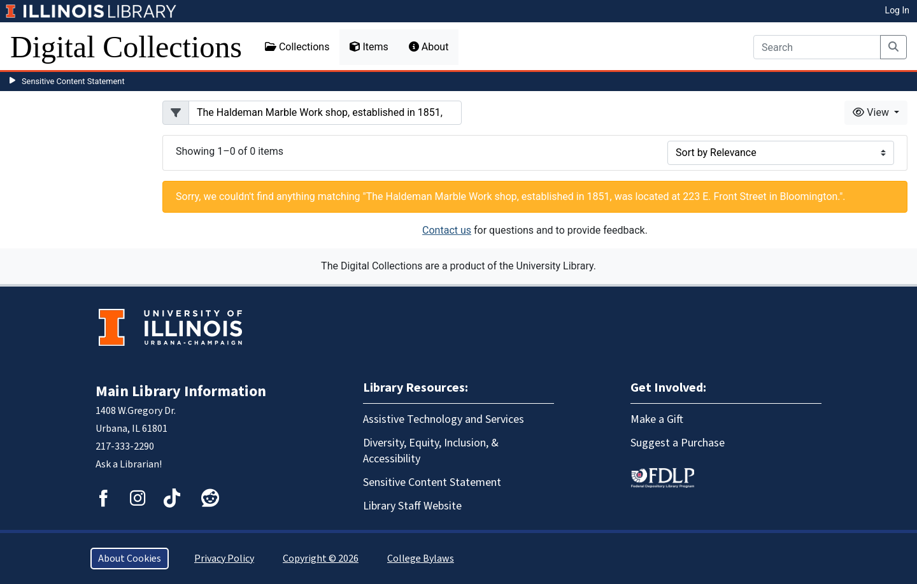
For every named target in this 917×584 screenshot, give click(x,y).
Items (369, 47)
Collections (297, 47)
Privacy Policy (224, 559)
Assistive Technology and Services (443, 419)
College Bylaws (420, 559)
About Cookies (129, 559)
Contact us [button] (446, 230)
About (429, 47)
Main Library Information (181, 391)
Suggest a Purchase (677, 443)
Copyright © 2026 (321, 559)
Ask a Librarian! (129, 464)
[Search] (817, 47)
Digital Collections (126, 47)
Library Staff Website (412, 506)
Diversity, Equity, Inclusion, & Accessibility (431, 451)
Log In (897, 10)
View (872, 112)
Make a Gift (656, 419)
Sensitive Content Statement (73, 81)
